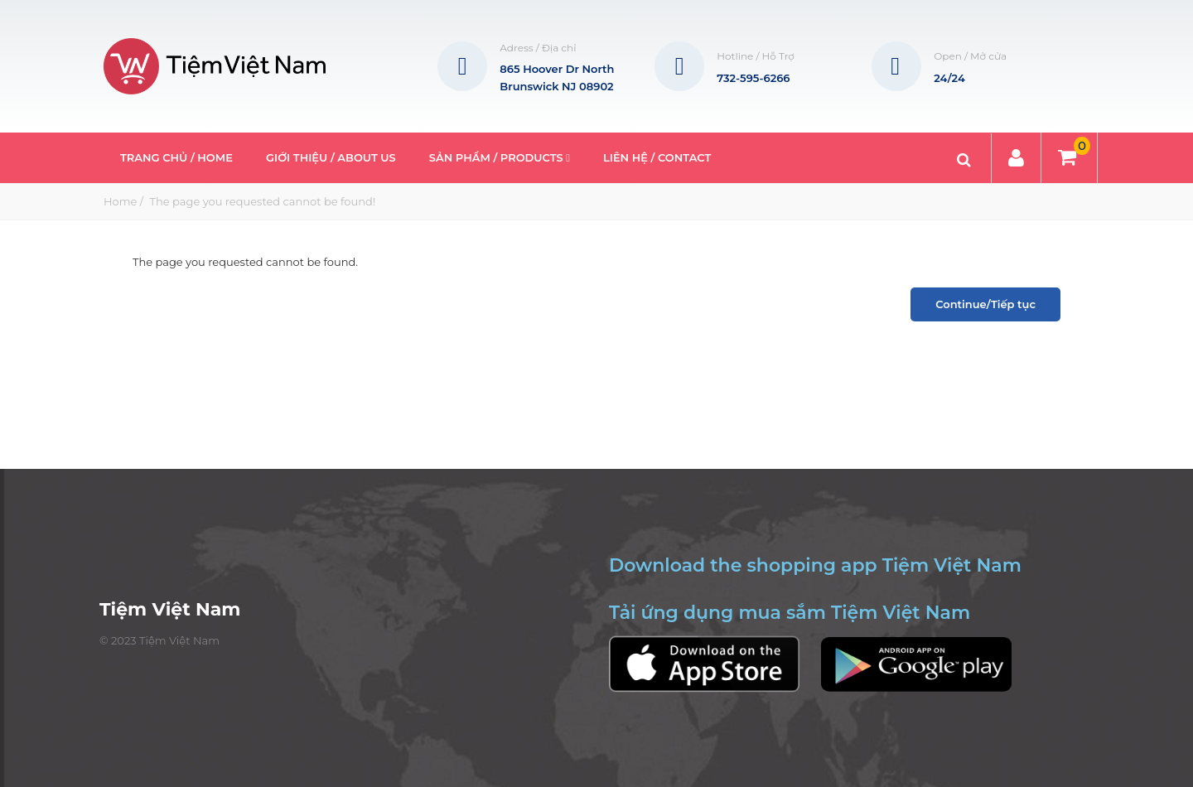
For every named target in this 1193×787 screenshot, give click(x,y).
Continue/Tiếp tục (985, 304)
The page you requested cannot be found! (261, 201)
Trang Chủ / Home (176, 157)
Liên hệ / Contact (657, 157)
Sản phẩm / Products (499, 157)
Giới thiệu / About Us (331, 157)
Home (120, 201)
